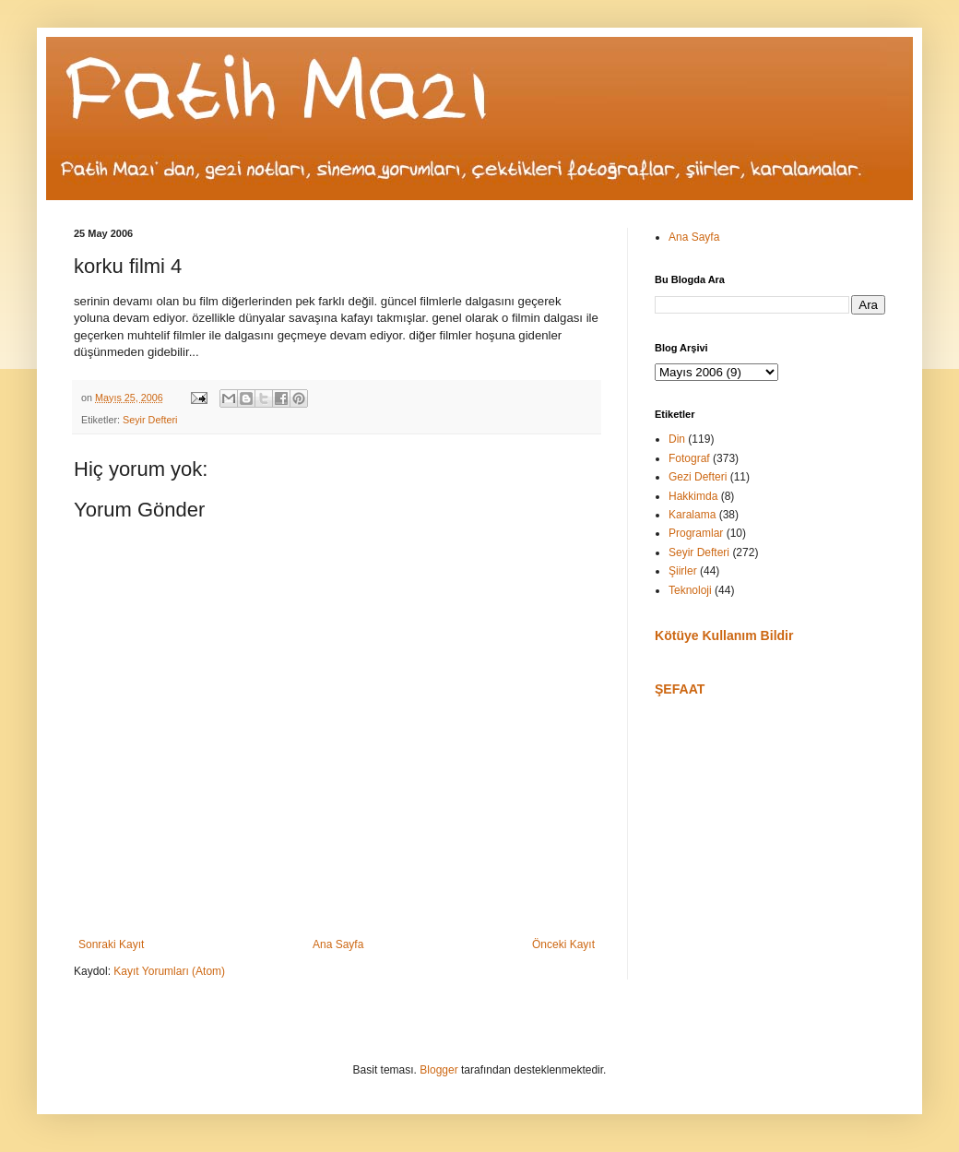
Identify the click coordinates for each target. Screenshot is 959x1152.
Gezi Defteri (698, 476)
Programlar (696, 533)
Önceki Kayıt (563, 944)
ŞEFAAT (679, 689)
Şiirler (683, 570)
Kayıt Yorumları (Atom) (169, 971)
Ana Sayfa (338, 944)
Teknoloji (690, 590)
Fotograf (689, 458)
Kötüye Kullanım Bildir (724, 635)
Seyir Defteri (150, 419)
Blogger (438, 1069)
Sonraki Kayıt (111, 944)
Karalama (692, 514)
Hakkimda (693, 496)
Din (677, 439)
